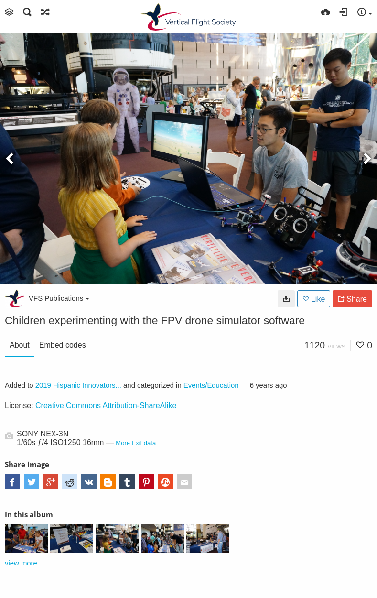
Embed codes (62, 345)
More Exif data (136, 442)
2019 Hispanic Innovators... (78, 385)
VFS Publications (59, 298)
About (20, 345)
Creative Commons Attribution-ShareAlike (105, 406)
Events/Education (211, 385)
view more (21, 563)
